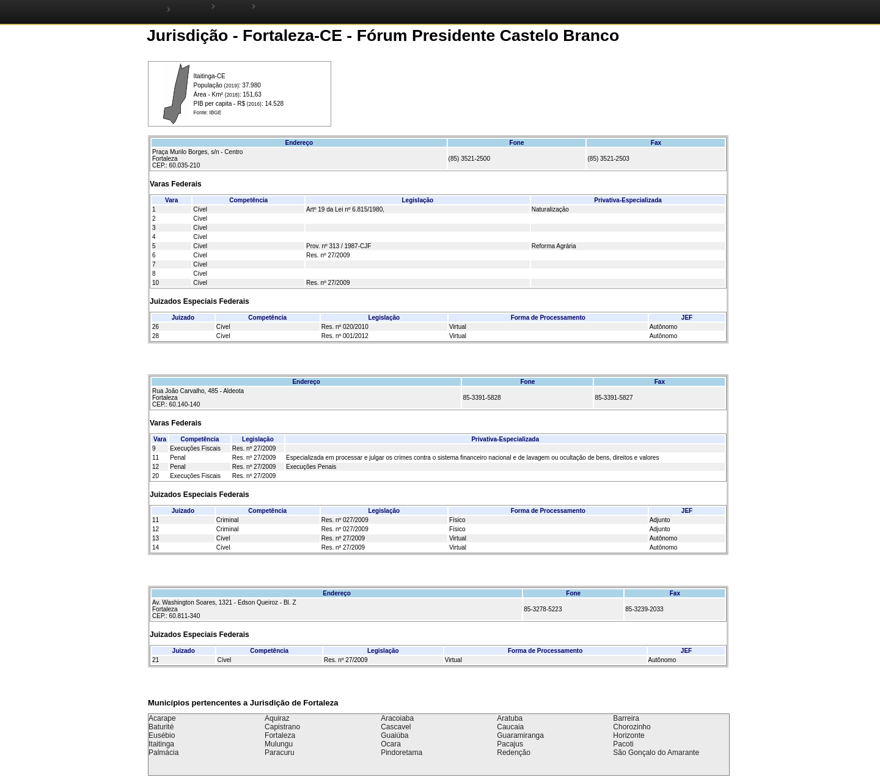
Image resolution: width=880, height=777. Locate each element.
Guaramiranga (520, 735)
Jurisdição (234, 5)
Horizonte (628, 735)
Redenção (513, 752)
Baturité (161, 727)
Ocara (391, 744)
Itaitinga (161, 744)
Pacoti (623, 744)
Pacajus (510, 744)
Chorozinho (631, 727)
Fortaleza (280, 735)
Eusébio (161, 735)
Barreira (626, 718)
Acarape (162, 718)
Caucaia (510, 727)
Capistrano (282, 727)
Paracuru (280, 752)
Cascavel (396, 727)
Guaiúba (394, 735)
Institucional (191, 5)
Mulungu (279, 744)
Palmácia (163, 752)
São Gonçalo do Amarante (656, 752)
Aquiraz (277, 718)
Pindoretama (401, 752)
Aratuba (509, 718)
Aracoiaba (397, 718)
